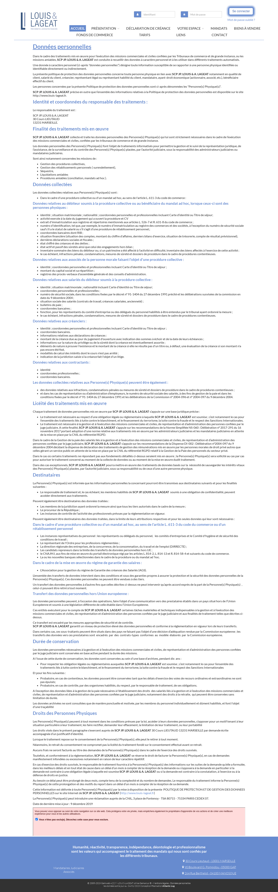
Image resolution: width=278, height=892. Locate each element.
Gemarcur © (146, 883)
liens (181, 35)
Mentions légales (161, 883)
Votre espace (190, 28)
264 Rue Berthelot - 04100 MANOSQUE (209, 873)
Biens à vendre (247, 28)
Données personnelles (180, 883)
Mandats (219, 28)
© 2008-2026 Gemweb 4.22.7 (101, 883)
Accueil (78, 28)
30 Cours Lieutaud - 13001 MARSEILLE (209, 861)
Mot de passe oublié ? (241, 19)
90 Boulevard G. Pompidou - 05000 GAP (209, 867)
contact (219, 35)
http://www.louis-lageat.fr (137, 793)
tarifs (144, 35)
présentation (105, 28)
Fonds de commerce (94, 35)
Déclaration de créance (148, 28)
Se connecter (241, 11)
